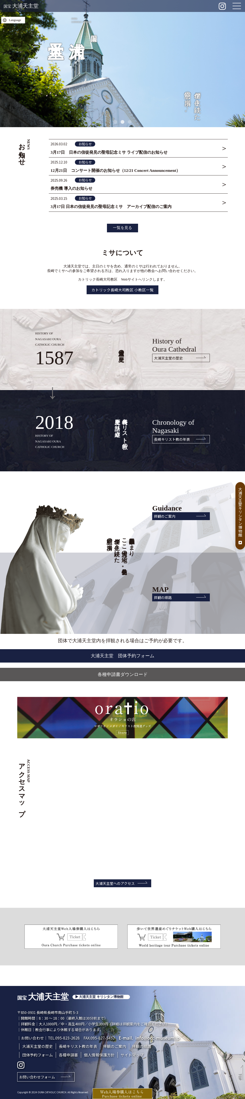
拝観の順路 (161, 595)
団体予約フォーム (37, 1054)
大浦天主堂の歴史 (166, 355)
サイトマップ (132, 1054)
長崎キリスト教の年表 (170, 436)
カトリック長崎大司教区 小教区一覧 (122, 287)
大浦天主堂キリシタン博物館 (240, 515)
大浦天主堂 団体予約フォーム (122, 653)
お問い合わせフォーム (37, 1076)
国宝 (21, 6)
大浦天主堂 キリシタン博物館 (101, 996)
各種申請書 (68, 1054)
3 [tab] (129, 122)
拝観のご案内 (162, 514)
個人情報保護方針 (99, 1054)
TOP (240, 1077)
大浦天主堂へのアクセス (114, 881)
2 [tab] (122, 122)
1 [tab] (115, 122)
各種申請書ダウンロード (122, 672)
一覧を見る (122, 225)
